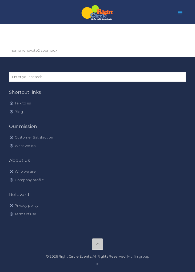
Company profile (29, 180)
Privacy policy (26, 205)
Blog (19, 111)
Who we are (25, 171)
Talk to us (23, 103)
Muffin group (138, 256)
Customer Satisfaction (34, 137)
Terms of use (25, 214)
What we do (25, 146)
